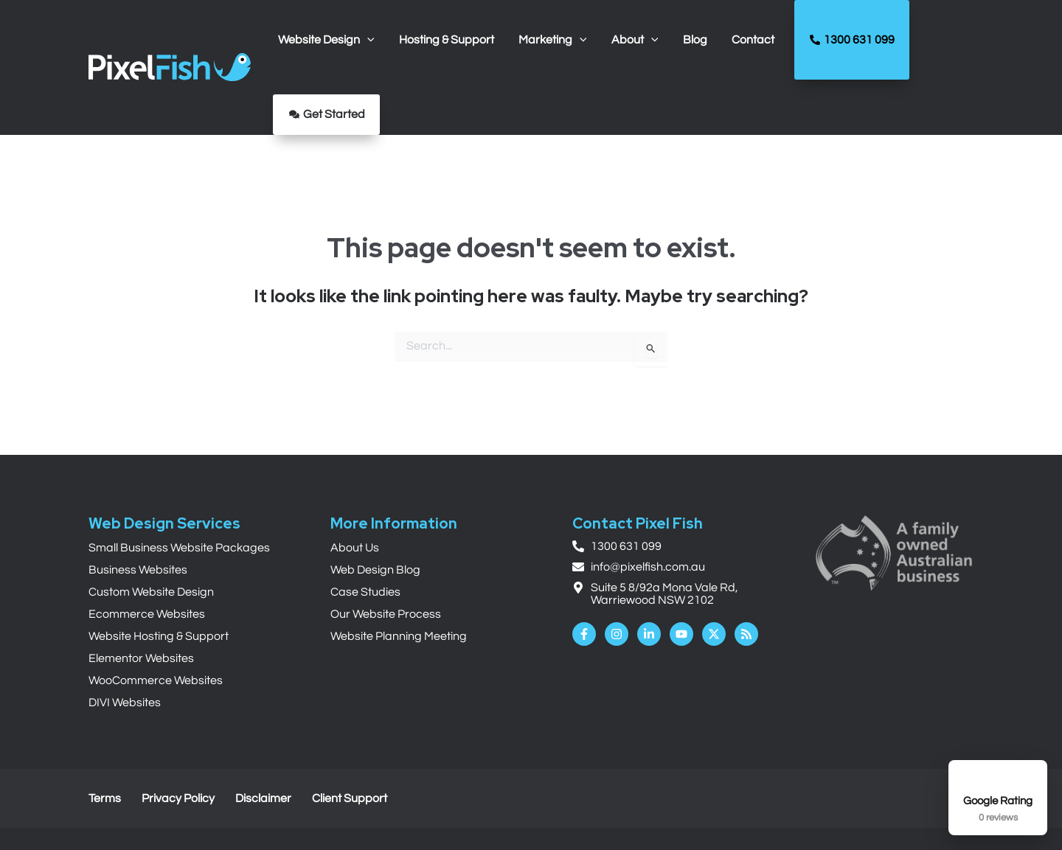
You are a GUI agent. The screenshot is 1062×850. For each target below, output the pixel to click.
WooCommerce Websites (155, 680)
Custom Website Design (151, 592)
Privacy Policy (178, 798)
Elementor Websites (141, 658)
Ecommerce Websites (146, 614)
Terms (104, 798)
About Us (354, 548)
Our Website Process (385, 614)
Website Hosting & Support (158, 636)
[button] (326, 40)
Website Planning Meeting (398, 636)
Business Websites (137, 570)
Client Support (349, 798)
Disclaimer (263, 798)
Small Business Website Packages (179, 548)
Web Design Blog (375, 570)
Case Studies (365, 592)
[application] (366, 40)
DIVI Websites (124, 702)
